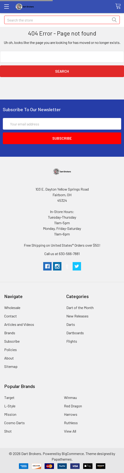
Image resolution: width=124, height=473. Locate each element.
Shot (8, 431)
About (9, 358)
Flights (71, 341)
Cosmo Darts (14, 422)
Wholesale (12, 307)
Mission (10, 414)
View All (70, 431)
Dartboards (75, 333)
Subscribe (12, 341)
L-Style (9, 406)
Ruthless (71, 422)
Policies (10, 349)
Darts (70, 324)
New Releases (77, 316)
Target (9, 397)
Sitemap (11, 366)
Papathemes (62, 459)
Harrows (70, 414)
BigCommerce (73, 453)
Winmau (70, 397)
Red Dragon (73, 406)
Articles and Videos (19, 324)
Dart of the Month (80, 307)
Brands (9, 333)
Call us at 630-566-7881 (62, 253)
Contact (10, 316)
